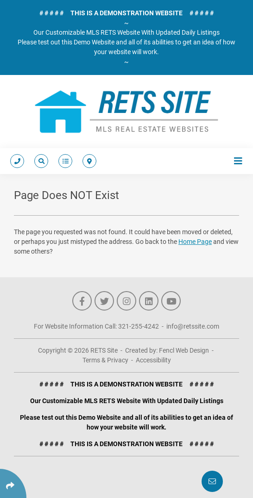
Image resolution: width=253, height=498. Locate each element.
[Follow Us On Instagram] (126, 301)
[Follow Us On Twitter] (104, 301)
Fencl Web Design (184, 350)
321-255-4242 (138, 326)
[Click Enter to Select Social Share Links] (13, 483)
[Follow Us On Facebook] (82, 301)
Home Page (195, 241)
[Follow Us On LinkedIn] (148, 301)
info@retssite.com (192, 326)
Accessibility (153, 360)
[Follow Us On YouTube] (171, 301)
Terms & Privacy (105, 360)
